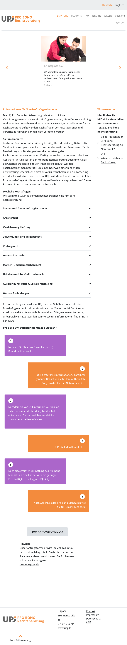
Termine (96, 15)
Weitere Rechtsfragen (16, 293)
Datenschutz (93, 618)
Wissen (108, 15)
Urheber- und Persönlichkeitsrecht (24, 274)
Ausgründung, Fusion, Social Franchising (27, 283)
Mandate (76, 15)
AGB (88, 622)
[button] (7, 67)
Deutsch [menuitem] (107, 5)
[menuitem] (107, 5)
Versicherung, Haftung (16, 227)
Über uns (120, 15)
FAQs (11, 320)
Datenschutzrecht (14, 255)
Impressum (92, 615)
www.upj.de (64, 628)
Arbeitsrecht (10, 218)
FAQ (87, 15)
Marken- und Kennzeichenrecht (22, 265)
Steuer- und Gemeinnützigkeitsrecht (25, 208)
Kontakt (120, 22)
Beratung (62, 15)
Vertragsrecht (11, 246)
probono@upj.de (29, 564)
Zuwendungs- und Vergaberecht (22, 236)
